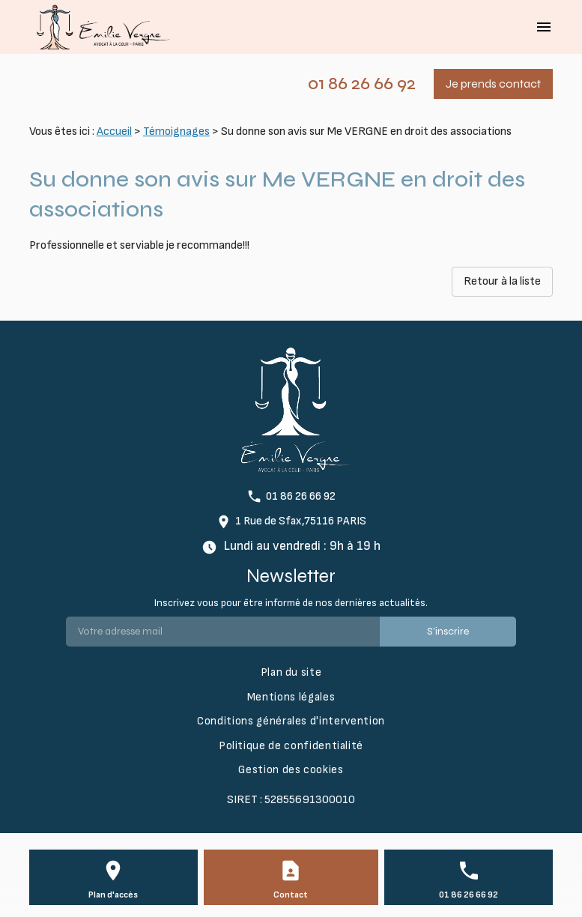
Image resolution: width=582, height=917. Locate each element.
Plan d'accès (113, 895)
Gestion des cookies (290, 770)
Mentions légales (291, 697)
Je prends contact (493, 83)
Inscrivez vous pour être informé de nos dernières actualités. (291, 602)
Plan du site (291, 672)
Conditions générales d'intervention (291, 721)
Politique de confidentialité (291, 746)
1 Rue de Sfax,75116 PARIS (300, 521)
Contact (290, 895)
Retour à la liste (502, 281)
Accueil (114, 131)
